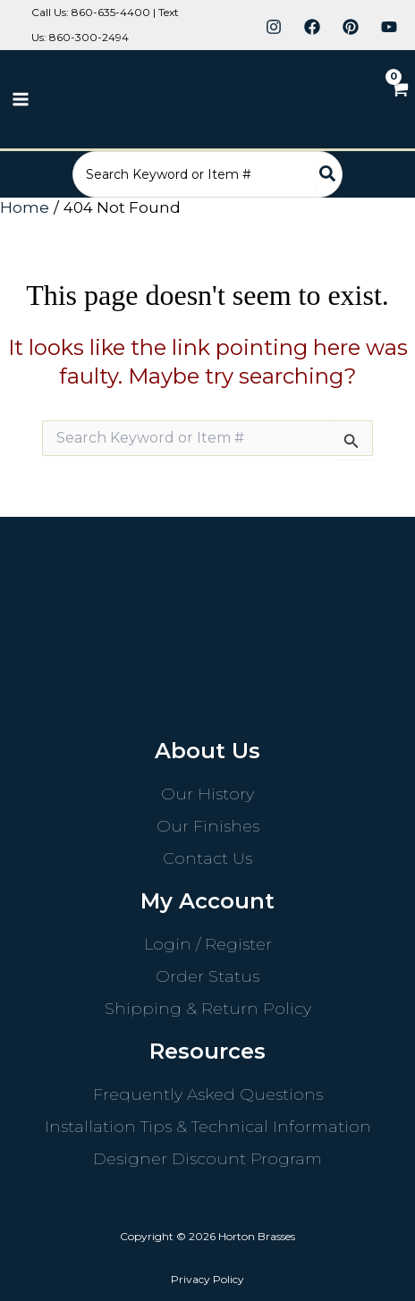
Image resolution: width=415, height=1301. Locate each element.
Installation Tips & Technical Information (208, 1126)
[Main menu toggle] (20, 99)
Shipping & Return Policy (208, 1008)
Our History (207, 794)
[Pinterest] (351, 27)
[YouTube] (389, 27)
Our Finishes (208, 826)
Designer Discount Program (207, 1159)
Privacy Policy (207, 1279)
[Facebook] (312, 27)
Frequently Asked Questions (208, 1094)
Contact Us (207, 858)
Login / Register (208, 944)
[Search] (328, 174)
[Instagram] (274, 27)
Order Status (207, 976)
